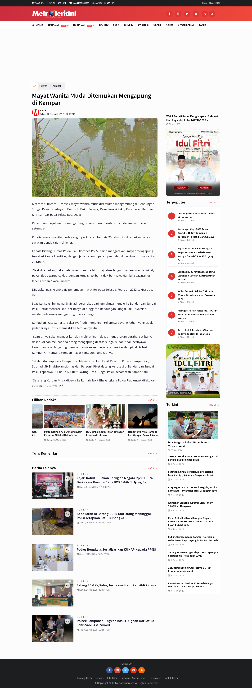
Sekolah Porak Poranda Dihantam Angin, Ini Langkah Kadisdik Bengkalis (193, 458)
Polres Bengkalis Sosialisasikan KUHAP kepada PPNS (116, 549)
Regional (57, 25)
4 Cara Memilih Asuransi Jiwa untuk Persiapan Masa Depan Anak (52, 433)
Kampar (57, 85)
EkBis (116, 25)
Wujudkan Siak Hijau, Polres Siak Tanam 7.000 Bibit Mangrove (190, 504)
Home (37, 25)
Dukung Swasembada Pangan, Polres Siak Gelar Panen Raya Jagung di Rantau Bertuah (193, 538)
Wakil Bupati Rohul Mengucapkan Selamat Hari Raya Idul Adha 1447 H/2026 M (192, 118)
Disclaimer (96, 3)
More (202, 25)
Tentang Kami (38, 3)
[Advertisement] (126, 58)
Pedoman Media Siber (79, 3)
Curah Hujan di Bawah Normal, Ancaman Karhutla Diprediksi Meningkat (92, 435)
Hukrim (128, 25)
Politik (103, 25)
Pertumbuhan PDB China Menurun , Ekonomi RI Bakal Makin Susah (136, 433)
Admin (43, 110)
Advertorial (186, 25)
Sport (157, 25)
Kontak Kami (110, 3)
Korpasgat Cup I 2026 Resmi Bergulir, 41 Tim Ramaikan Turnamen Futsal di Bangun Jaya (192, 489)
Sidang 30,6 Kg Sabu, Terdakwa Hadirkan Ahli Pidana (116, 585)
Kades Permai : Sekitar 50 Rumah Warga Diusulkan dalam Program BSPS (190, 585)
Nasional (82, 25)
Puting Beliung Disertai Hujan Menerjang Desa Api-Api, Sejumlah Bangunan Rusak (190, 473)
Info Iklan (62, 3)
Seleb (169, 25)
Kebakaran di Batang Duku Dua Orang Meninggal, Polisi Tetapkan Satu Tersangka (114, 515)
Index (152, 400)
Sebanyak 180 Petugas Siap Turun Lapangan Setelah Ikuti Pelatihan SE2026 (193, 554)
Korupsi (143, 25)
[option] (53, 424)
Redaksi (51, 3)
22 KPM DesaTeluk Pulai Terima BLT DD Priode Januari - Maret (189, 569)
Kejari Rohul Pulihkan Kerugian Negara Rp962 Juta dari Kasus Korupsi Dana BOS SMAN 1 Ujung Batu (114, 480)
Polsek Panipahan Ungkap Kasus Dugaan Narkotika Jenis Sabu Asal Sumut (115, 623)
